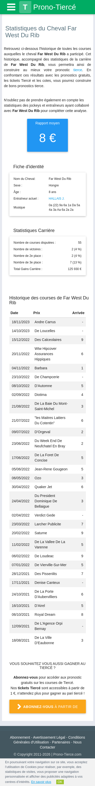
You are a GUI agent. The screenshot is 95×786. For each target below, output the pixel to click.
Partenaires (61, 742)
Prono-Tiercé (47, 7)
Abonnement (20, 737)
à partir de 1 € (47, 708)
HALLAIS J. (57, 198)
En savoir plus (41, 782)
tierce (77, 70)
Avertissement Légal (49, 737)
